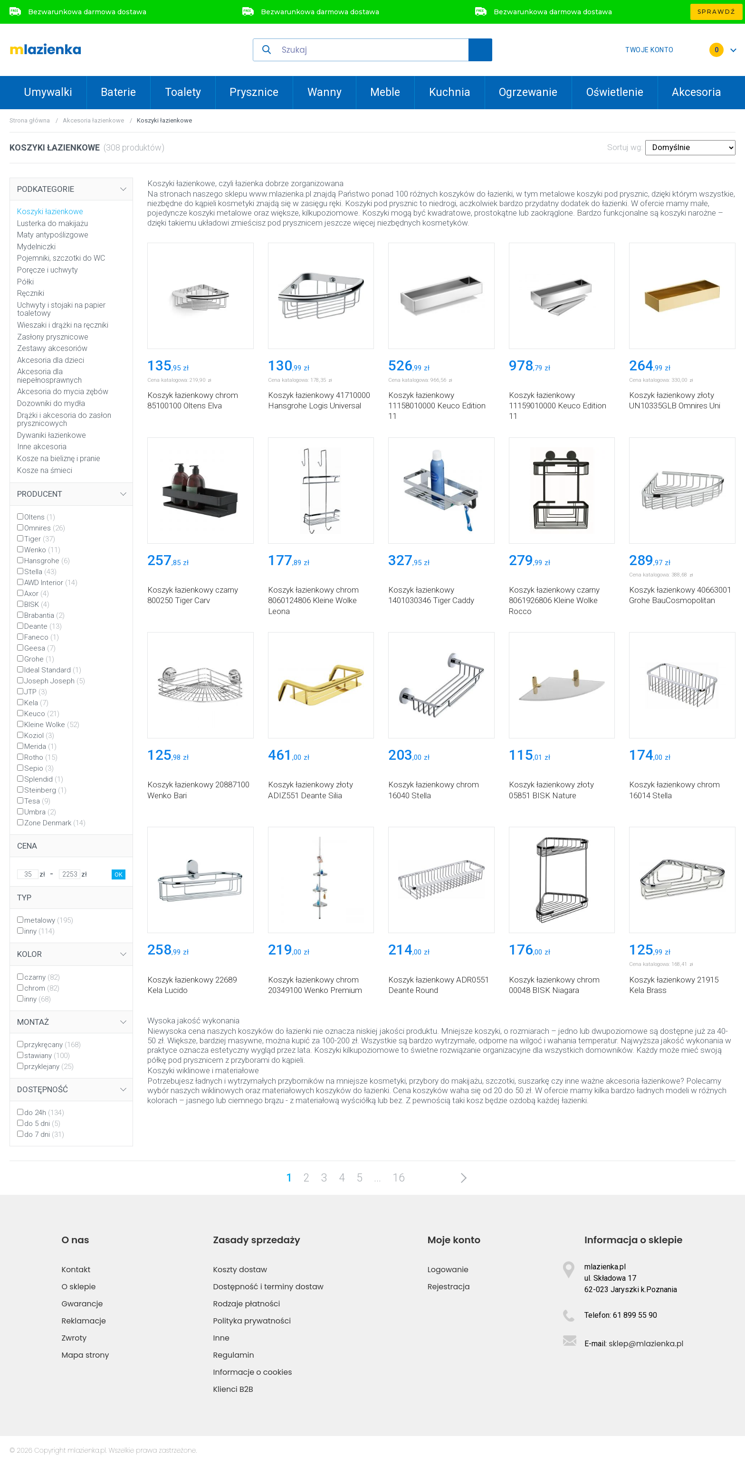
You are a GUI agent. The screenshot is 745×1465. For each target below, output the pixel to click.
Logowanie (448, 1269)
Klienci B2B (233, 1389)
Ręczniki (30, 293)
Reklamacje (83, 1320)
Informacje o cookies (252, 1372)
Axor (36, 593)
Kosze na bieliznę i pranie (58, 458)
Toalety (183, 92)
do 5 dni (42, 1123)
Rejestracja (449, 1286)
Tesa (37, 801)
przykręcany (52, 1044)
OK (119, 874)
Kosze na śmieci (44, 470)
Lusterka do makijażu (52, 223)
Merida (40, 746)
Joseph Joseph (54, 681)
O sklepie (78, 1286)
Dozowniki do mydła (51, 403)
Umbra (40, 812)
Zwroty (73, 1338)
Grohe (39, 659)
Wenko (42, 550)
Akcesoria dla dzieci (50, 360)
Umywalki (48, 92)
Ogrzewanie (528, 92)
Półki (25, 281)
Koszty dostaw (240, 1269)
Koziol (39, 735)
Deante (43, 626)
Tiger (39, 539)
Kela (36, 703)
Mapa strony (85, 1355)
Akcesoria (696, 92)
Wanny (324, 92)
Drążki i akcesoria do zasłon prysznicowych (64, 419)
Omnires (44, 528)
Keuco (41, 713)
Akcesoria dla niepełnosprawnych (49, 376)
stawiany (47, 1055)
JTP (35, 692)
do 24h (44, 1112)
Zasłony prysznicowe (52, 336)
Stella (40, 571)
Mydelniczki (36, 246)
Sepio (39, 768)
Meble (385, 92)
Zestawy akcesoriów (52, 348)
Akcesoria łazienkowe (93, 120)
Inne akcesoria (42, 446)
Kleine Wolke (51, 724)
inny (39, 931)
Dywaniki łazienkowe (51, 435)
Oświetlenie (614, 92)
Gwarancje (82, 1303)
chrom (41, 988)
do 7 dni (44, 1134)
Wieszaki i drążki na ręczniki (62, 325)
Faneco (41, 637)
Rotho (40, 757)
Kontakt (75, 1269)
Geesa (40, 648)
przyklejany (49, 1066)
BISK (36, 604)
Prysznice (253, 92)
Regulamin (233, 1355)
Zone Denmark (55, 823)
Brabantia (44, 615)
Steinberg (45, 790)
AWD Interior (50, 582)
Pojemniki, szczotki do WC (61, 258)
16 (398, 1178)
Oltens (39, 517)
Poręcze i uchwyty (47, 269)
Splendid (43, 779)
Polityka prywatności (252, 1320)
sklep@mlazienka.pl (646, 1343)
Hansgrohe (47, 561)
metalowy (48, 920)
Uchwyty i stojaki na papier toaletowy (61, 309)
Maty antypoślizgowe (52, 234)
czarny (42, 977)
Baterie (118, 92)
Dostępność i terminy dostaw (268, 1286)
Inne (221, 1338)
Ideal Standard (52, 670)
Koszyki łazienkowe (50, 211)
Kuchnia (449, 92)
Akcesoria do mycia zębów (62, 391)
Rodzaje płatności (246, 1303)
